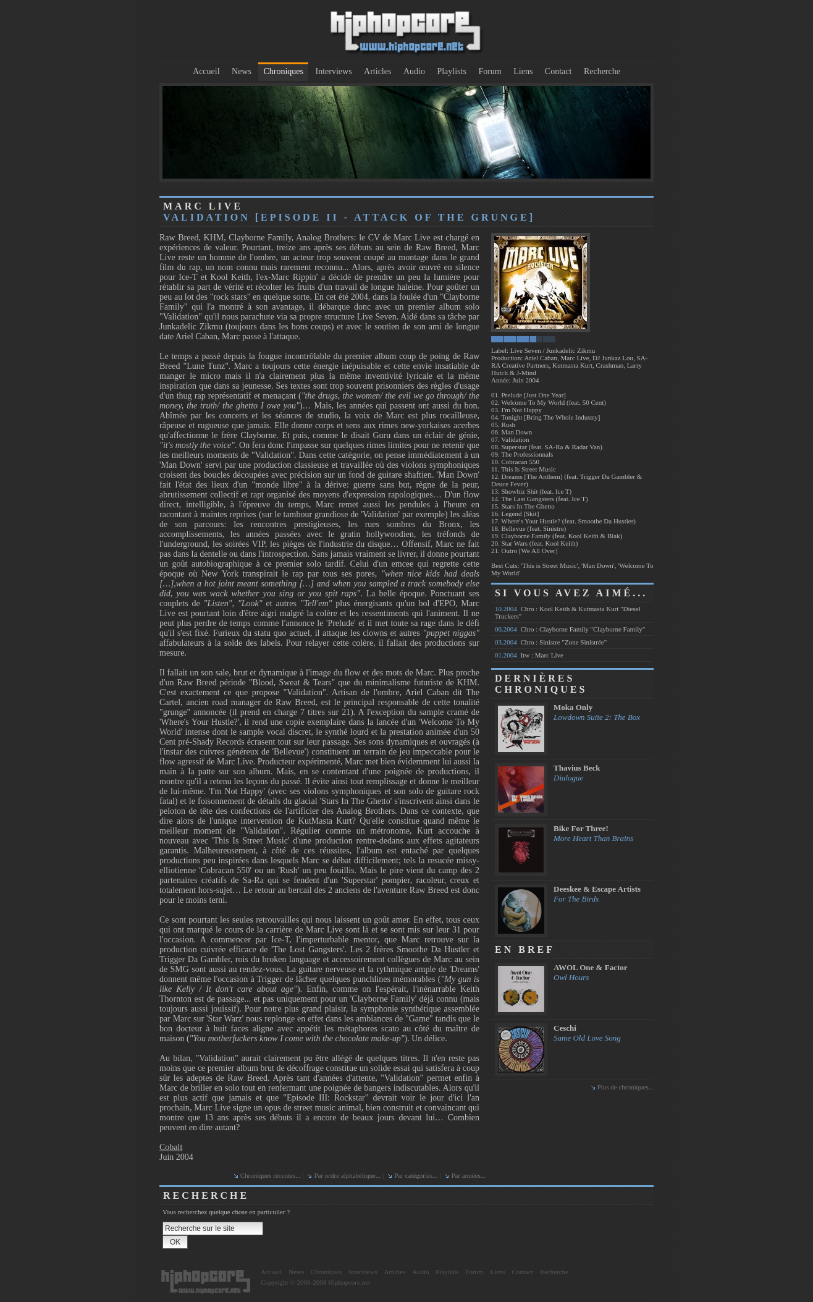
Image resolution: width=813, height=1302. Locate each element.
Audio (414, 71)
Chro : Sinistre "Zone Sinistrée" (551, 642)
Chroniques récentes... (270, 1175)
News (241, 71)
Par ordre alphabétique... (347, 1175)
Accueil (206, 71)
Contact (558, 71)
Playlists (451, 71)
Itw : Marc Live (529, 655)
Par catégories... (415, 1175)
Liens (523, 71)
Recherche (602, 71)
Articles (377, 71)
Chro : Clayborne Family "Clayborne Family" (570, 629)
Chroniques (283, 71)
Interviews (334, 71)
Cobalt (170, 1147)
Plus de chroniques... (625, 1087)
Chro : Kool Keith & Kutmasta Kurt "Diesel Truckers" (568, 612)
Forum (489, 71)
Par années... (468, 1175)
